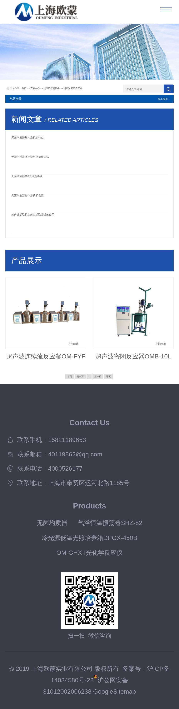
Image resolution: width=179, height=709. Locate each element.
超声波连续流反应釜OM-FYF (45, 356)
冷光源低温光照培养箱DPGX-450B (89, 537)
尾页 (108, 376)
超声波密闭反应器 (73, 88)
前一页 (80, 376)
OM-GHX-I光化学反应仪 (89, 552)
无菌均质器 (52, 522)
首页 (24, 88)
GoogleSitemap (114, 691)
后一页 (97, 376)
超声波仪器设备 (51, 88)
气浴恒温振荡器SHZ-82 (110, 522)
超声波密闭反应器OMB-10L (133, 356)
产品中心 (35, 88)
